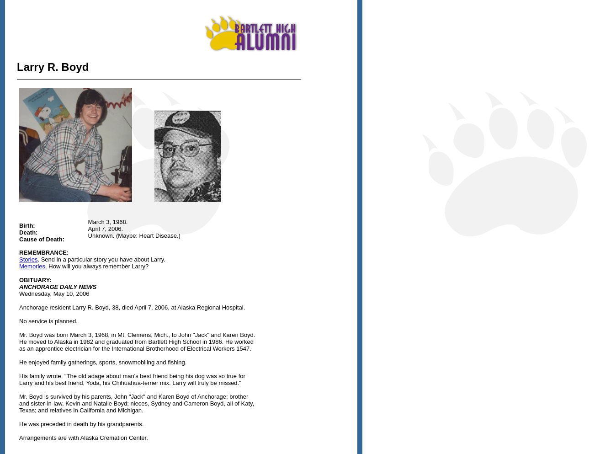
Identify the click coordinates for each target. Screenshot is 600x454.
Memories (32, 266)
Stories (28, 259)
